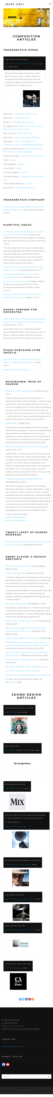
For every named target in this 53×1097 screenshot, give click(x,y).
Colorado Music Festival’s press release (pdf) (28, 675)
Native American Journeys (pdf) (18, 566)
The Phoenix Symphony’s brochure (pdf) (26, 667)
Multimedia (13, 682)
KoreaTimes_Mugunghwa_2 (16, 520)
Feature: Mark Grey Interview (31, 156)
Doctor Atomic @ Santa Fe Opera (20, 930)
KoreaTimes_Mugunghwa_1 (16, 517)
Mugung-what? (11, 423)
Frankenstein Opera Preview (23, 122)
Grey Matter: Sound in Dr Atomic (20, 899)
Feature (13, 160)
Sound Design (11, 712)
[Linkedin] (26, 999)
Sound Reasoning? (13, 968)
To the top (26, 1090)
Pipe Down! (10, 750)
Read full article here (15, 826)
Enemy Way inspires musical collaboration (22, 659)
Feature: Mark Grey (21, 118)
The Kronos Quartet (14, 788)
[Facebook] (20, 999)
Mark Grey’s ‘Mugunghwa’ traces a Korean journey (25, 446)
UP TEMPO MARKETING (15, 1026)
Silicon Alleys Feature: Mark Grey (27, 137)
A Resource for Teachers (25, 188)
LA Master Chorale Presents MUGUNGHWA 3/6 (24, 479)
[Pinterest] (29, 999)
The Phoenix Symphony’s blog (22, 671)
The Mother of (16, 603)
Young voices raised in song (14, 281)
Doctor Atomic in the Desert (18, 864)
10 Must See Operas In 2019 (25, 114)
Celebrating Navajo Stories (16, 573)
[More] (32, 999)
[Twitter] (23, 999)
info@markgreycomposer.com (12, 1046)
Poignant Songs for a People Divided (20, 391)
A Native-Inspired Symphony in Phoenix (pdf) (23, 638)
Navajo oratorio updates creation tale (20, 621)
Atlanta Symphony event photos (16, 369)
